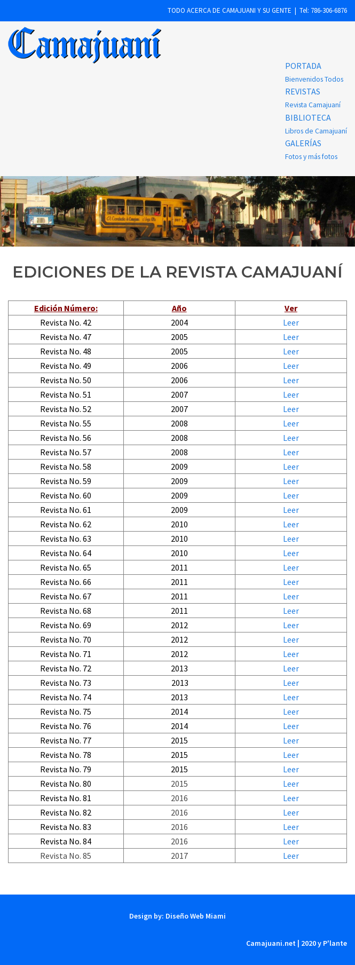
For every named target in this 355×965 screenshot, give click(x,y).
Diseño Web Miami (195, 916)
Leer (291, 322)
